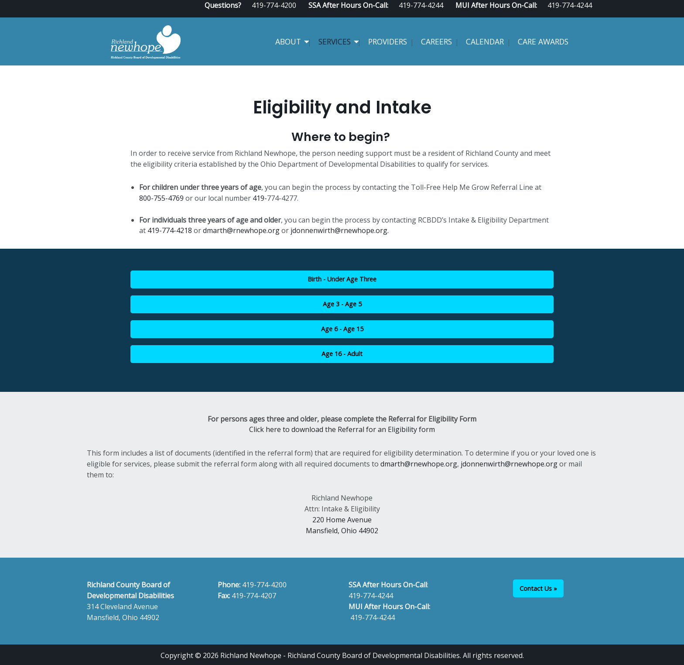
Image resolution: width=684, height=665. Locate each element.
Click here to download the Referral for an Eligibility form (342, 429)
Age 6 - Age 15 (342, 329)
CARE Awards (543, 41)
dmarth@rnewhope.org (242, 230)
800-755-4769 (161, 198)
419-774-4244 (371, 595)
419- (260, 198)
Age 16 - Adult (342, 354)
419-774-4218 (169, 230)
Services (334, 41)
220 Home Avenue (342, 519)
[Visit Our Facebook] (565, 13)
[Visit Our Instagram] (593, 13)
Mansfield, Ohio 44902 (342, 530)
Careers (436, 41)
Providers (387, 41)
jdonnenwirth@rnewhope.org (509, 464)
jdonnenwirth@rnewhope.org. (340, 230)
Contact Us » (538, 588)
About (288, 41)
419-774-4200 (264, 585)
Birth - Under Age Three (342, 279)
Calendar (485, 41)
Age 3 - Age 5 (342, 304)
